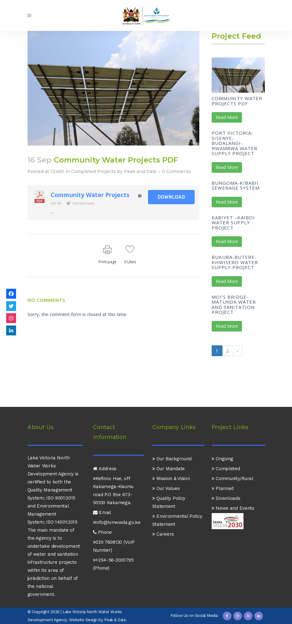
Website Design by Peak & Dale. (98, 620)
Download (171, 197)
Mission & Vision (171, 478)
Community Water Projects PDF (237, 101)
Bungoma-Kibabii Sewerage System (236, 185)
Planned (223, 488)
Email (102, 512)
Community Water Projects (90, 195)
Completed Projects (93, 171)
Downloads (226, 498)
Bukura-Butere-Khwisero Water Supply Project (235, 262)
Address (105, 468)
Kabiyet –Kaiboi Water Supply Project (233, 222)
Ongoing (223, 459)
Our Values (166, 488)
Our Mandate (168, 468)
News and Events (233, 508)
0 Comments (176, 171)
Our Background (172, 459)
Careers (163, 534)
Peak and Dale (140, 171)
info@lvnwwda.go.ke (117, 522)
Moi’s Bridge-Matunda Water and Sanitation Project (234, 304)
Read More (227, 117)
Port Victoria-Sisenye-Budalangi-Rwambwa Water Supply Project (234, 143)
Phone (102, 532)
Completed (226, 468)
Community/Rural (232, 478)
